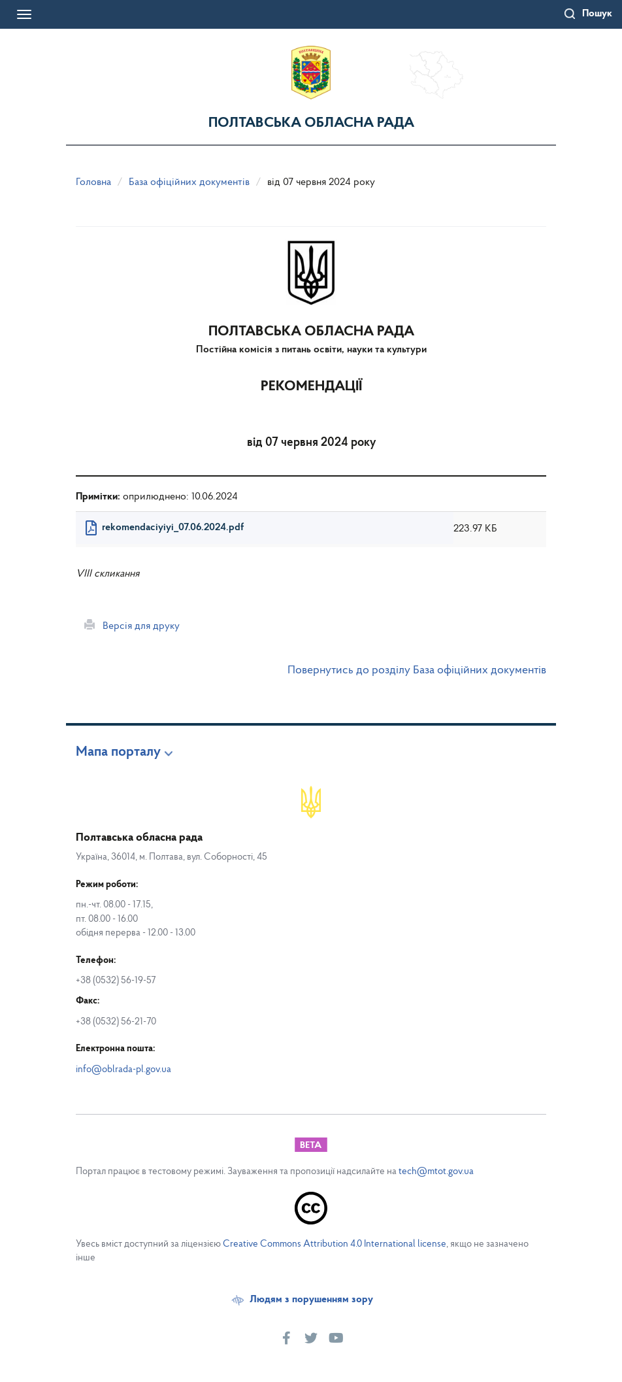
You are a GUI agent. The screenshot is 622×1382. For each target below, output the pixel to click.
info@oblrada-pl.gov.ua (123, 1070)
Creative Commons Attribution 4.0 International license (334, 1244)
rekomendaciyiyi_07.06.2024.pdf (173, 527)
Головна (93, 182)
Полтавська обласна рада (311, 123)
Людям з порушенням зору (311, 1299)
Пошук (597, 13)
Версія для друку (132, 626)
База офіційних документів (189, 182)
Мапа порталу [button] (118, 752)
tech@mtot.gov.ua (436, 1172)
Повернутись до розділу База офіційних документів (416, 670)
